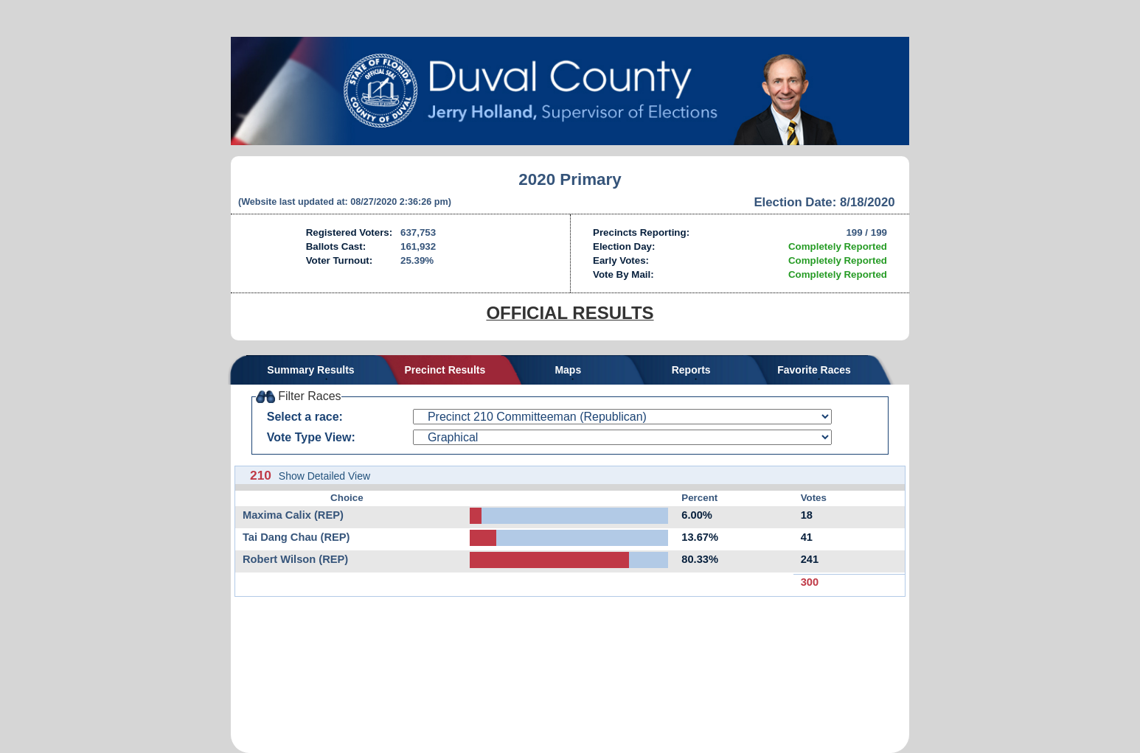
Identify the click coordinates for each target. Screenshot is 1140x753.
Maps (568, 370)
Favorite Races (814, 370)
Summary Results (310, 370)
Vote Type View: (311, 437)
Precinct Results (445, 370)
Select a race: (305, 416)
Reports (691, 370)
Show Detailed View (324, 476)
